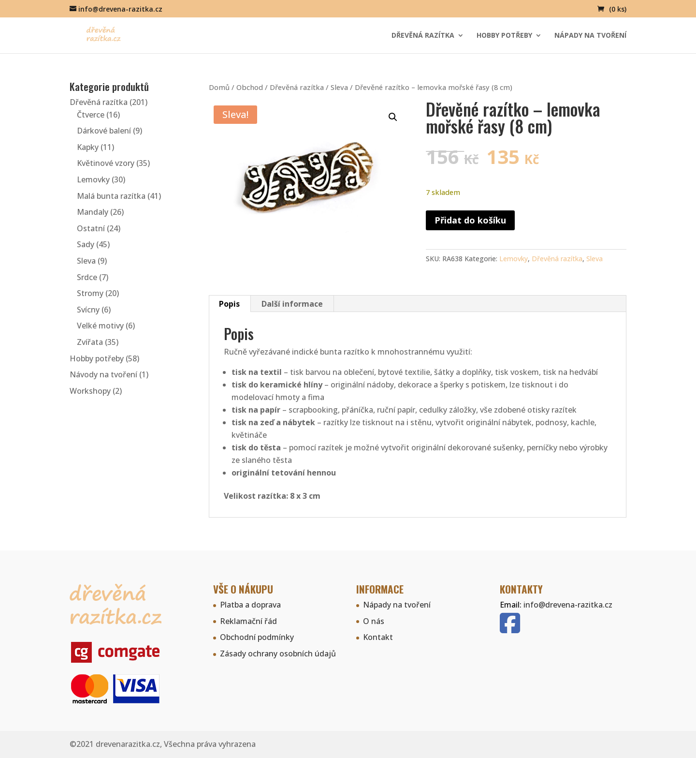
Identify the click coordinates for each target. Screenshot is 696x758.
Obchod (249, 87)
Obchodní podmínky (257, 637)
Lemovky (513, 258)
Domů (219, 87)
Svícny (88, 309)
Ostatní (91, 228)
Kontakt (378, 637)
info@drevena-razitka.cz (567, 604)
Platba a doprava (250, 604)
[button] (393, 117)
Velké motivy (100, 325)
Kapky (88, 147)
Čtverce (90, 114)
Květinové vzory (105, 163)
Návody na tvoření (103, 374)
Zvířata (90, 342)
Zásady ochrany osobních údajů (278, 653)
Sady (85, 244)
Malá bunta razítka (111, 196)
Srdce (87, 277)
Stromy (90, 293)
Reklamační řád (248, 621)
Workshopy (90, 391)
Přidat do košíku (470, 220)
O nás (373, 621)
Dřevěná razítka (423, 36)
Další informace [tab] (292, 303)
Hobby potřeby (504, 36)
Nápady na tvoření (590, 36)
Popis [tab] (229, 303)
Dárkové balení (104, 130)
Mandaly (92, 212)
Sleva (339, 87)
